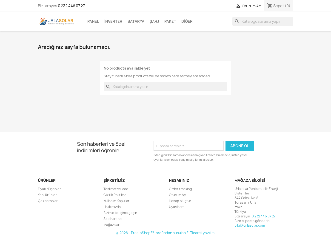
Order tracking (180, 189)
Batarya (136, 21)
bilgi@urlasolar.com (249, 225)
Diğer (187, 21)
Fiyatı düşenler (49, 189)
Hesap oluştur (180, 201)
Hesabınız (179, 180)
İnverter (113, 21)
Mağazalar (111, 224)
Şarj (154, 21)
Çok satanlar (48, 201)
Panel (93, 21)
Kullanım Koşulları (116, 201)
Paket (170, 21)
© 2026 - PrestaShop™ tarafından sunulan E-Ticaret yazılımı (165, 233)
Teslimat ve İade (115, 189)
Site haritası (112, 219)
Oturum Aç (177, 195)
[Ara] (262, 21)
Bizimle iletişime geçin (120, 213)
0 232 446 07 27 (71, 5)
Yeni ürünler (47, 195)
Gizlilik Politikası (115, 195)
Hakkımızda (112, 207)
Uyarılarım (176, 207)
